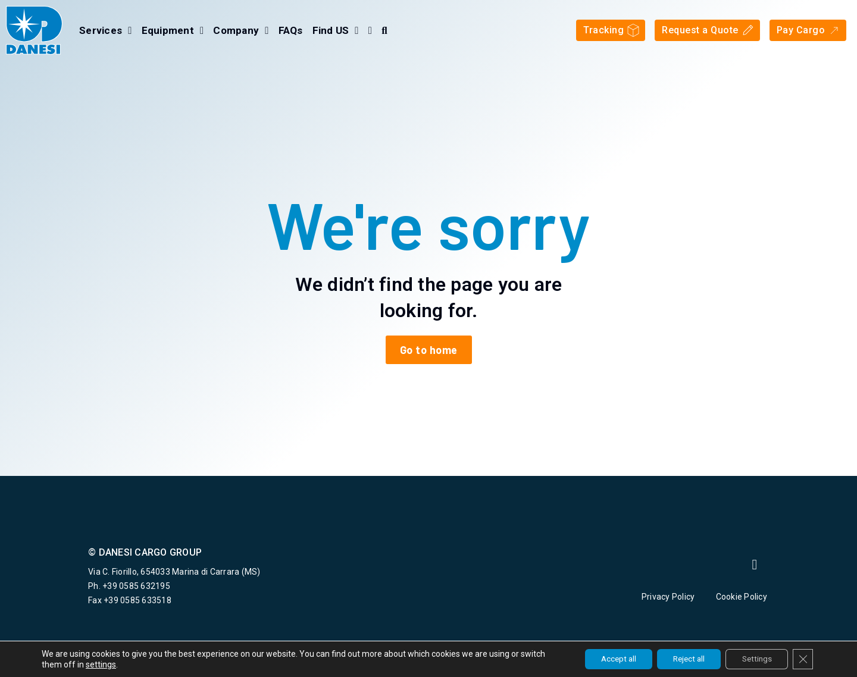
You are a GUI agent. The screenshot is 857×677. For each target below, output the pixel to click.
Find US (335, 31)
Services (105, 31)
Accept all (604, 658)
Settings (753, 658)
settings (127, 664)
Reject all (680, 658)
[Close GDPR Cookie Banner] (802, 658)
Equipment (173, 31)
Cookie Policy (743, 596)
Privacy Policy (668, 596)
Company (240, 31)
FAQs (291, 30)
